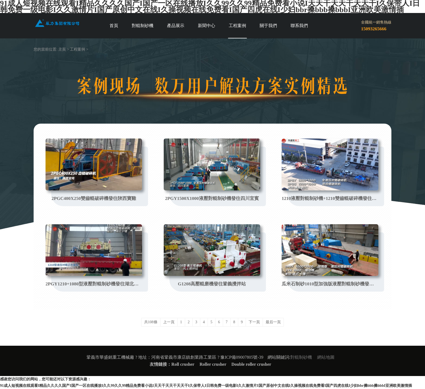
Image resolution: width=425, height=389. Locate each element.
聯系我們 (299, 26)
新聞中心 (206, 26)
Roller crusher (213, 364)
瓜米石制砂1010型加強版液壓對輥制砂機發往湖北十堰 (330, 283)
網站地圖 (325, 357)
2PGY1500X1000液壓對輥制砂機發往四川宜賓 (212, 198)
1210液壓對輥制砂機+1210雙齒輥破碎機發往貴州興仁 (330, 198)
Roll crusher (182, 364)
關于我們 (268, 26)
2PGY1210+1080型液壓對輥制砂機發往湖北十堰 (94, 283)
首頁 (114, 26)
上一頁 (169, 322)
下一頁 (254, 322)
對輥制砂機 (142, 26)
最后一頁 (273, 322)
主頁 (62, 49)
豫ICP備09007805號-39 (241, 357)
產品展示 (175, 26)
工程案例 (237, 26)
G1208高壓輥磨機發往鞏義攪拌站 (212, 283)
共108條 (150, 322)
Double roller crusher (251, 364)
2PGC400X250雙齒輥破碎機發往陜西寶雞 (93, 198)
